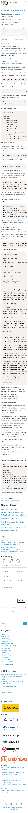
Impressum (19, 807)
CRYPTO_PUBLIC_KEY (8, 549)
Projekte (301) (6, 655)
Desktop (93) (6, 636)
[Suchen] (12, 623)
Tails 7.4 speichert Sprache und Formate (14, 785)
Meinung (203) (6, 648)
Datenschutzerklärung (8, 807)
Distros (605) (6, 639)
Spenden (17, 565)
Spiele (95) (5, 657)
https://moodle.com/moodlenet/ (10, 501)
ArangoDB (23, 73)
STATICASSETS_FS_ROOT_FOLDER (12, 542)
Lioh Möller (18, 14)
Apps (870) (5, 634)
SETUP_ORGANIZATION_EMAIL (11, 545)
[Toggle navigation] (25, 2)
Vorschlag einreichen (7, 692)
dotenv (19, 222)
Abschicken (21, 600)
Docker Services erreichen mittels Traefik (14, 674)
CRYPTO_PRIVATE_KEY (8, 547)
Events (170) (6, 641)
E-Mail (18, 549)
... (3, 688)
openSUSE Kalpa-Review (9, 686)
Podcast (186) (6, 650)
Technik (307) (6, 659)
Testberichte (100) (7, 662)
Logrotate (4, 495)
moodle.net (4, 53)
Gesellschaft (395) (7, 643)
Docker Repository (17, 63)
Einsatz (21, 552)
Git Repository (10, 69)
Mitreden (3, 565)
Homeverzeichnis (13, 552)
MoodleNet (4, 540)
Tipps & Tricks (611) (8, 664)
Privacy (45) (5, 652)
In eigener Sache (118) (9, 646)
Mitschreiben (10, 565)
